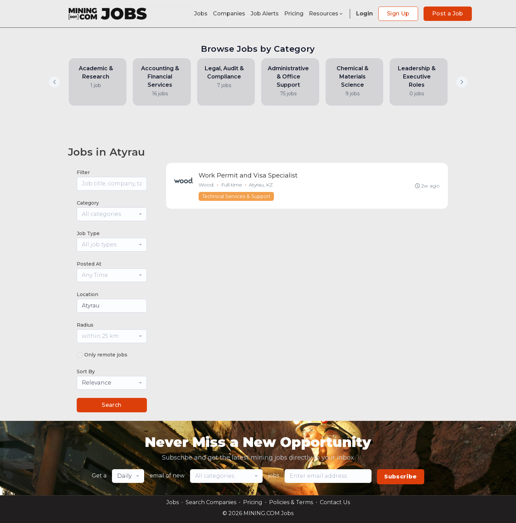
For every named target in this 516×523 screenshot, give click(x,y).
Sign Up (398, 13)
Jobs (200, 13)
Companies (229, 13)
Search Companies (211, 502)
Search (111, 405)
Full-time (232, 185)
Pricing (293, 13)
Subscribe (400, 476)
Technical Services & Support (236, 196)
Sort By (86, 371)
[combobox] (112, 214)
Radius (85, 325)
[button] (461, 81)
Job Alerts (265, 13)
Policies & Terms (291, 502)
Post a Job (447, 13)
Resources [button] (326, 13)
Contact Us (335, 502)
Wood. (207, 185)
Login (364, 13)
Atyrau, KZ (261, 185)
